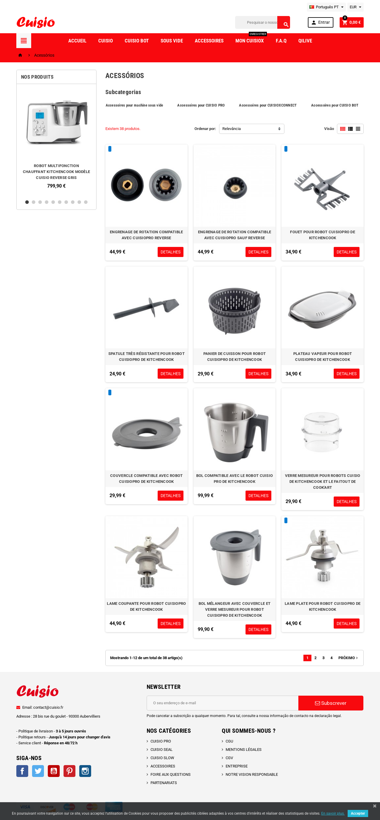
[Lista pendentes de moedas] (355, 7)
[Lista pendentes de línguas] (326, 7)
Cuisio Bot (137, 41)
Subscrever (330, 703)
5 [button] (53, 202)
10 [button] (86, 202)
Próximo (348, 658)
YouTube (54, 771)
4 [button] (46, 202)
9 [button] (79, 202)
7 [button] (66, 202)
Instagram (85, 771)
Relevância (231, 128)
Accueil (77, 41)
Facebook (22, 771)
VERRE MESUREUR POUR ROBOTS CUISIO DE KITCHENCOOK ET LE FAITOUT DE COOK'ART (322, 481)
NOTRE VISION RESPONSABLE (252, 774)
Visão (329, 128)
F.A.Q (281, 41)
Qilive (305, 41)
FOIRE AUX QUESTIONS (171, 774)
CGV (229, 758)
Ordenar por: (205, 128)
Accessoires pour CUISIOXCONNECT (268, 105)
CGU (229, 741)
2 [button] (33, 202)
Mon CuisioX (251, 38)
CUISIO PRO (161, 741)
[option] (56, 141)
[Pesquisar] (262, 22)
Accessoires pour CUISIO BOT (334, 105)
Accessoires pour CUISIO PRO (201, 105)
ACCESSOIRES (163, 766)
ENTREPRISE (237, 766)
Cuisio (105, 41)
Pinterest (69, 771)
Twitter (38, 771)
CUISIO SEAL (161, 749)
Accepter (358, 813)
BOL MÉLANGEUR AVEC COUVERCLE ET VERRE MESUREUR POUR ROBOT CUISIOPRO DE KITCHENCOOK (234, 609)
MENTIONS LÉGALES (244, 749)
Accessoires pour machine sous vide (134, 105)
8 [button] (73, 202)
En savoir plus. (333, 813)
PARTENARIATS (164, 783)
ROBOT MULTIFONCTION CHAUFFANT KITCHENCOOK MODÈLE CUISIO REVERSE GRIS (56, 172)
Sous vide (172, 41)
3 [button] (40, 202)
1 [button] (27, 202)
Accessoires (209, 41)
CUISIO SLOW (162, 758)
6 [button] (59, 202)
